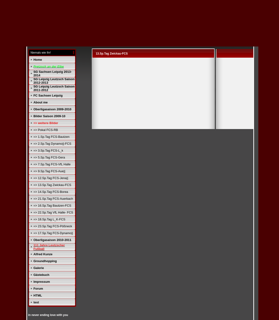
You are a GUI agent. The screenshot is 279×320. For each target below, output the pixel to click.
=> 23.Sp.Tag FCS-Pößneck (53, 226)
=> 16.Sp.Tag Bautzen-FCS (52, 205)
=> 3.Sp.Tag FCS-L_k (48, 150)
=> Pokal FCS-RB (46, 130)
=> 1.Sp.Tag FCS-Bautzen (52, 137)
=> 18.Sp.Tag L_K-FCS (49, 219)
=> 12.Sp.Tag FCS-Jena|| (51, 178)
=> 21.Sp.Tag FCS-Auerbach (53, 198)
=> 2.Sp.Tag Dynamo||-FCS (52, 143)
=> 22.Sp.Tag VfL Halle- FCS (53, 212)
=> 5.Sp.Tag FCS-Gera (49, 157)
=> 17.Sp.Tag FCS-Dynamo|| (53, 233)
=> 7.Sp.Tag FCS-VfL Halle (52, 164)
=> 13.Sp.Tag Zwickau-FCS (52, 185)
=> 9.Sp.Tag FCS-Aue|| (49, 171)
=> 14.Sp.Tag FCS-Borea (51, 192)
